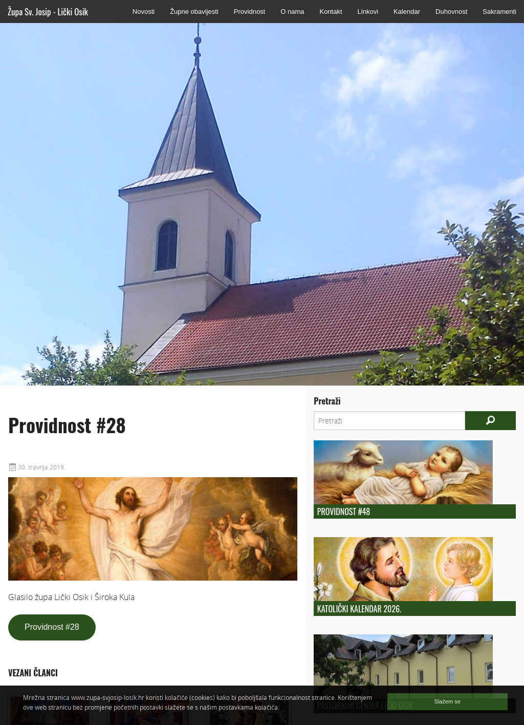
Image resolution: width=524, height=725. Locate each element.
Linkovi (368, 11)
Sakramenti (499, 11)
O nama (292, 11)
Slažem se (447, 701)
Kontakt (330, 11)
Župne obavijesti (194, 11)
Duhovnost (451, 11)
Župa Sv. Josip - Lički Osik (48, 11)
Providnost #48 (343, 511)
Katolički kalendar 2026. (359, 609)
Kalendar (407, 11)
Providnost (249, 11)
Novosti (144, 11)
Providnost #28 (52, 627)
